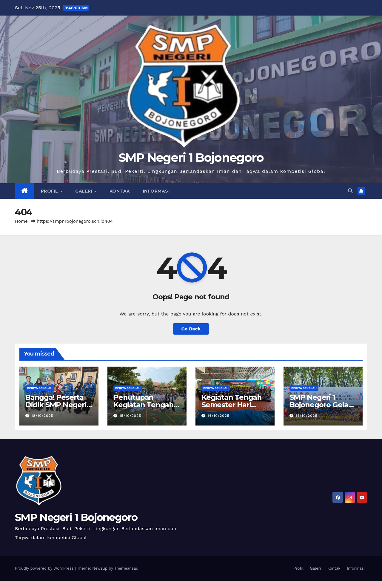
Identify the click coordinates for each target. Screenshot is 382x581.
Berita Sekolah (40, 388)
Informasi (156, 191)
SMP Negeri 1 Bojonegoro (191, 157)
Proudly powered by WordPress (45, 568)
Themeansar (125, 568)
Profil (50, 191)
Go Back (191, 329)
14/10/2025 (218, 416)
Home (21, 221)
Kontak (120, 191)
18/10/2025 (42, 416)
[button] (350, 191)
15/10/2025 (130, 416)
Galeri (84, 191)
